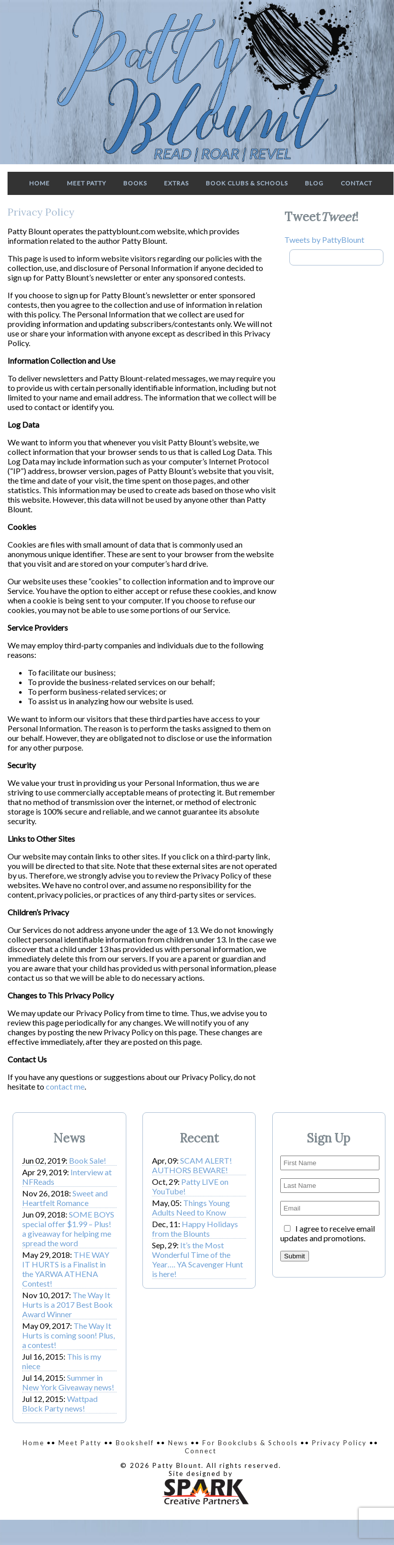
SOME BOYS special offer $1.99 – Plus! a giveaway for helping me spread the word (68, 1229)
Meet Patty (86, 183)
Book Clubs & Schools (247, 183)
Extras (176, 183)
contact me (65, 1086)
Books (135, 183)
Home (39, 183)
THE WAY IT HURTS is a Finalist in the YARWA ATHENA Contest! (65, 1269)
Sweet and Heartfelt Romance (65, 1197)
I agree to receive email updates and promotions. (327, 1233)
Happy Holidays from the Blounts (195, 1228)
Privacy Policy (339, 1443)
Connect (200, 1451)
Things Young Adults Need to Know (191, 1207)
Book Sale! (87, 1160)
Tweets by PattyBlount (324, 239)
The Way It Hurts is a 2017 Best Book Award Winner (67, 1304)
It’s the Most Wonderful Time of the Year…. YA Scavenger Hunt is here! (197, 1259)
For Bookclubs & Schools (250, 1443)
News (178, 1443)
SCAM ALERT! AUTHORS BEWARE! (192, 1165)
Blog (314, 183)
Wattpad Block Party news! (60, 1403)
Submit (294, 1256)
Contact (356, 183)
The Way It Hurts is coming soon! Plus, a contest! (68, 1335)
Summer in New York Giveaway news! (68, 1382)
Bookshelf (135, 1443)
